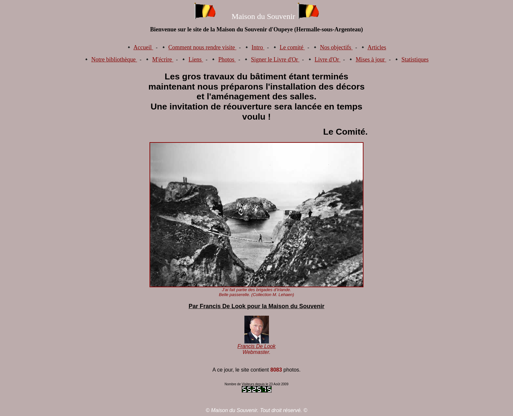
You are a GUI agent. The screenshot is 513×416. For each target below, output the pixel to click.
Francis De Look (257, 346)
